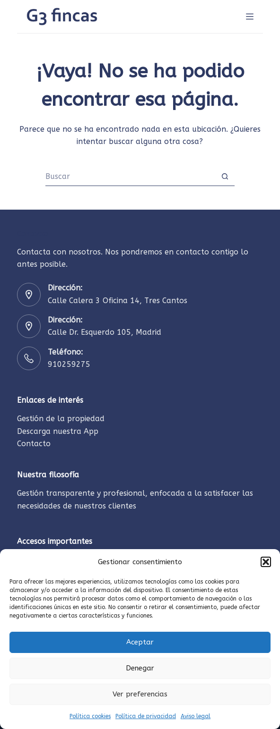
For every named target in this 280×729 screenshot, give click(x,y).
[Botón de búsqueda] (225, 176)
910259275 (69, 364)
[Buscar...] (130, 176)
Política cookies (90, 716)
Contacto (34, 443)
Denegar (140, 668)
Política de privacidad (145, 716)
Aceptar (140, 642)
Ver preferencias (140, 694)
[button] (266, 562)
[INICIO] (250, 16)
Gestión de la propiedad (61, 418)
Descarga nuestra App (57, 431)
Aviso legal (195, 716)
